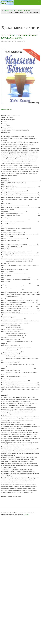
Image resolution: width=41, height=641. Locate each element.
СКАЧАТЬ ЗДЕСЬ (6, 109)
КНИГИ (12, 10)
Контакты (26, 514)
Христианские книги (23, 10)
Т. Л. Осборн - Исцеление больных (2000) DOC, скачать (19, 36)
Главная (6, 10)
